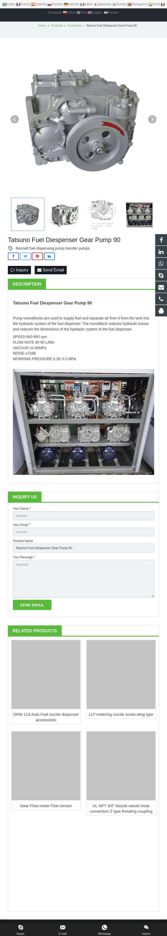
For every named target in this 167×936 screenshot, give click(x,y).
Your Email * (21, 525)
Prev (15, 119)
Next (152, 119)
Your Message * (24, 557)
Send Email (50, 270)
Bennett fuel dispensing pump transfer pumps (53, 248)
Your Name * (22, 509)
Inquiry (19, 270)
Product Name (23, 541)
